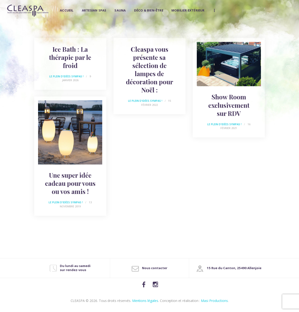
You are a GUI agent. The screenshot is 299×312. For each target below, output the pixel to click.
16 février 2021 (235, 126)
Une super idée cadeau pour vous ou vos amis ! (70, 183)
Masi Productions (214, 300)
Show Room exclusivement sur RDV (228, 105)
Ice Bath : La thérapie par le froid (70, 57)
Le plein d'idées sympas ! (66, 76)
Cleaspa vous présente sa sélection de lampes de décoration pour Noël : (149, 69)
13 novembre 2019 (76, 204)
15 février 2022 (156, 103)
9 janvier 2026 (76, 78)
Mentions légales (145, 300)
